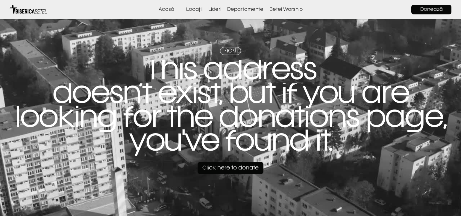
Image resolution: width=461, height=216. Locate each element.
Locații (194, 10)
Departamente (245, 10)
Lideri (214, 10)
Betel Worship (286, 10)
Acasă (166, 10)
